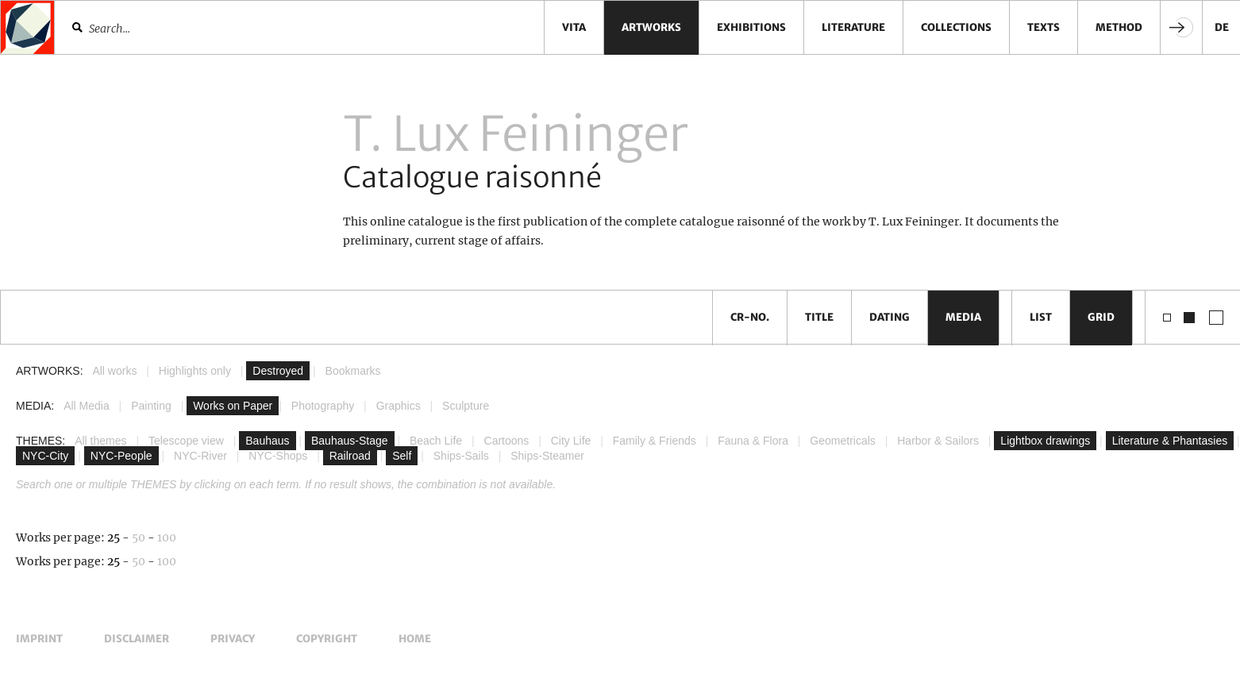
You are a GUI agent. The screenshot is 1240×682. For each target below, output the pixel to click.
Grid (1101, 317)
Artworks (651, 27)
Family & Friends (654, 440)
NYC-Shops (277, 455)
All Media (87, 405)
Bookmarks (353, 370)
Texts (1043, 27)
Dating (889, 317)
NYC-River (200, 455)
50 (138, 537)
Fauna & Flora (753, 440)
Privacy (232, 638)
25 (113, 537)
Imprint (39, 638)
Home (415, 638)
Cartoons (507, 440)
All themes (100, 440)
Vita (574, 27)
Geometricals (842, 440)
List (1041, 317)
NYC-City (45, 455)
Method (1119, 27)
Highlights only (195, 370)
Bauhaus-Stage (349, 440)
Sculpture (465, 405)
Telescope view (186, 440)
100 (166, 537)
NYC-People (121, 455)
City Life (571, 440)
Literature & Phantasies (1170, 440)
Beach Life (436, 440)
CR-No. (749, 317)
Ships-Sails (461, 455)
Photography (322, 405)
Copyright (326, 638)
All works (114, 370)
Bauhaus (267, 440)
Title (819, 317)
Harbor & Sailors (938, 440)
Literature (853, 27)
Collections (956, 27)
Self (401, 455)
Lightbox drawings (1045, 440)
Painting (151, 405)
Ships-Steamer (547, 455)
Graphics (398, 405)
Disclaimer (136, 638)
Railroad (350, 455)
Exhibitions (751, 27)
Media (963, 317)
